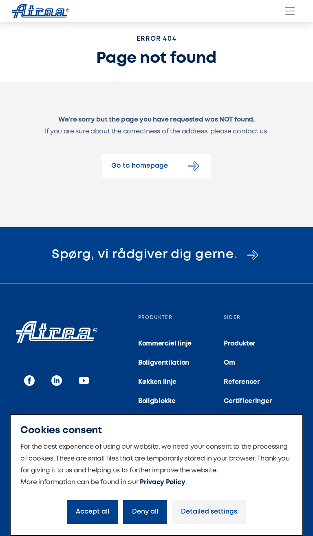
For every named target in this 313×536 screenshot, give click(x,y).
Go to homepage (156, 166)
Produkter (240, 344)
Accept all (92, 512)
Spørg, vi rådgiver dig (156, 254)
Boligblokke (156, 401)
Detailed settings (209, 512)
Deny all (145, 512)
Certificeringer (248, 401)
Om (229, 363)
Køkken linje (157, 382)
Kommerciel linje (165, 344)
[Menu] (290, 11)
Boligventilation (163, 363)
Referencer (242, 382)
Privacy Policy (162, 482)
